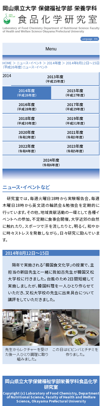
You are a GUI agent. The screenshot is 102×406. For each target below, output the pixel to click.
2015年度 (75, 93)
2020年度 (27, 134)
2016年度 (27, 106)
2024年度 (51, 162)
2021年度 (75, 134)
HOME (7, 62)
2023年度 (75, 148)
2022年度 (27, 148)
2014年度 (54, 62)
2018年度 (27, 120)
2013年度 (55, 79)
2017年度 (75, 106)
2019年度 (75, 120)
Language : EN (90, 39)
